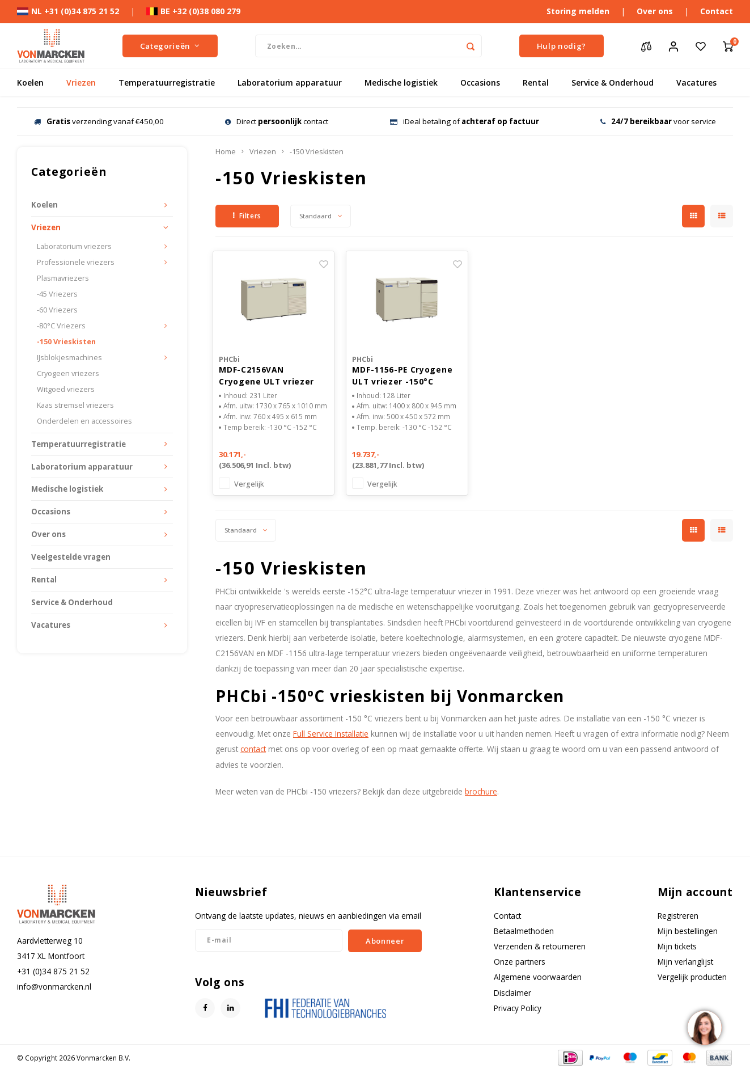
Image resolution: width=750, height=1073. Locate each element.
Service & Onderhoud (612, 82)
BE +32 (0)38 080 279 (193, 11)
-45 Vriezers (57, 294)
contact (253, 750)
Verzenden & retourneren (540, 948)
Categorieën (170, 46)
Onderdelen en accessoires (84, 421)
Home (225, 152)
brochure (481, 793)
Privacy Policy (517, 1009)
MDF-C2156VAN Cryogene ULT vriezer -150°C (267, 376)
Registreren (678, 917)
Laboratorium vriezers (74, 246)
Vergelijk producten (692, 978)
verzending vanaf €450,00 (99, 121)
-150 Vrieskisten (66, 342)
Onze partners (519, 963)
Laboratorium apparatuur (290, 82)
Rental (536, 82)
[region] (704, 1027)
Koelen (30, 82)
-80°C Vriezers (61, 326)
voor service (658, 121)
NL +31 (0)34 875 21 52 (68, 11)
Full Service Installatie (330, 735)
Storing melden (577, 11)
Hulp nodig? (561, 46)
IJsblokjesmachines (69, 357)
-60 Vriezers (57, 310)
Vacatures (696, 82)
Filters (247, 216)
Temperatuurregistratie (166, 82)
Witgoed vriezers (66, 389)
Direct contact (276, 121)
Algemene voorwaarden (538, 978)
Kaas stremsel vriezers (75, 405)
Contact (716, 11)
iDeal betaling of (464, 121)
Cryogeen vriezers (68, 373)
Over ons (655, 11)
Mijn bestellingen (688, 932)
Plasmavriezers (63, 278)
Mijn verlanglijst (685, 963)
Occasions (480, 82)
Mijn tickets (677, 948)
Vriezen (81, 82)
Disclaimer (512, 994)
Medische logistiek (401, 82)
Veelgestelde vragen (71, 557)
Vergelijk (249, 486)
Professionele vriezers (76, 262)
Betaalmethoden (524, 932)
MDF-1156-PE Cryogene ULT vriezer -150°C (402, 376)
